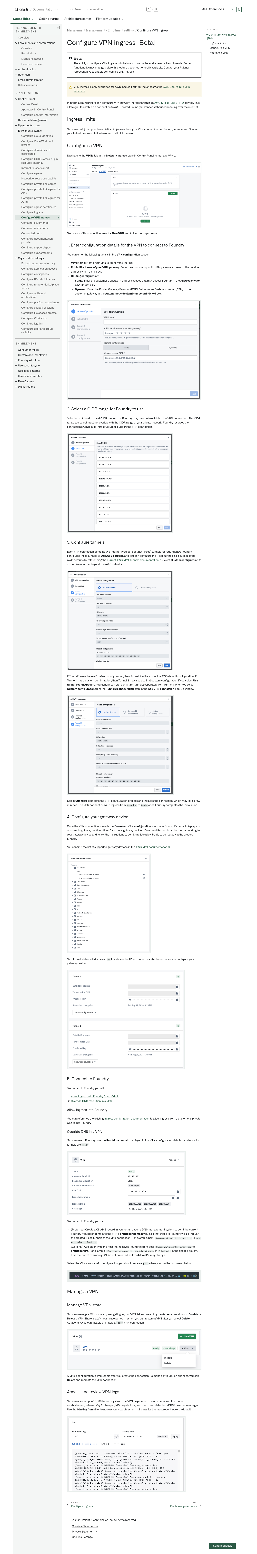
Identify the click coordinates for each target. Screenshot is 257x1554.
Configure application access (39, 268)
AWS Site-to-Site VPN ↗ (169, 103)
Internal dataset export (35, 168)
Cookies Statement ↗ (85, 1526)
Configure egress (31, 173)
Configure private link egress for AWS (40, 191)
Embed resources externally (38, 263)
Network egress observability (38, 178)
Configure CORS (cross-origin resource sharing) (39, 161)
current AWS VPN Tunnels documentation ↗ (134, 560)
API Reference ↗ (213, 9)
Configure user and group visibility (37, 331)
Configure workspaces (35, 274)
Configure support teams (36, 253)
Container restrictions (34, 228)
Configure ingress (32, 212)
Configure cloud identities (37, 136)
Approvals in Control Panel (37, 109)
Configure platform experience (40, 302)
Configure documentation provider (37, 240)
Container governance (35, 223)
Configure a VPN (220, 48)
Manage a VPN (219, 52)
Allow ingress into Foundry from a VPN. (95, 1096)
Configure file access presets (39, 313)
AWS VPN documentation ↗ (153, 847)
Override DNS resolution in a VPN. (92, 1101)
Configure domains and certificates (35, 152)
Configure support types (36, 247)
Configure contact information (39, 115)
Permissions (28, 53)
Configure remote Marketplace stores (40, 286)
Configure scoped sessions (37, 307)
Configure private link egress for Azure (40, 200)
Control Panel (29, 104)
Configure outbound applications (33, 295)
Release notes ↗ (28, 85)
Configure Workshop (34, 318)
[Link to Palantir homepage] (22, 9)
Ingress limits (218, 43)
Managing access (32, 59)
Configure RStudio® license (38, 279)
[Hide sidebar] (58, 28)
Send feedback (222, 1545)
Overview (23, 37)
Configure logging (32, 323)
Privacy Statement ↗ (84, 1531)
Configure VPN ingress (35, 217)
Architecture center (77, 19)
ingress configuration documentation (126, 1118)
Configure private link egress (38, 184)
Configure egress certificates (38, 207)
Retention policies (32, 64)
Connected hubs (31, 233)
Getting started (49, 19)
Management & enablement (86, 30)
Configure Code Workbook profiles (37, 143)
